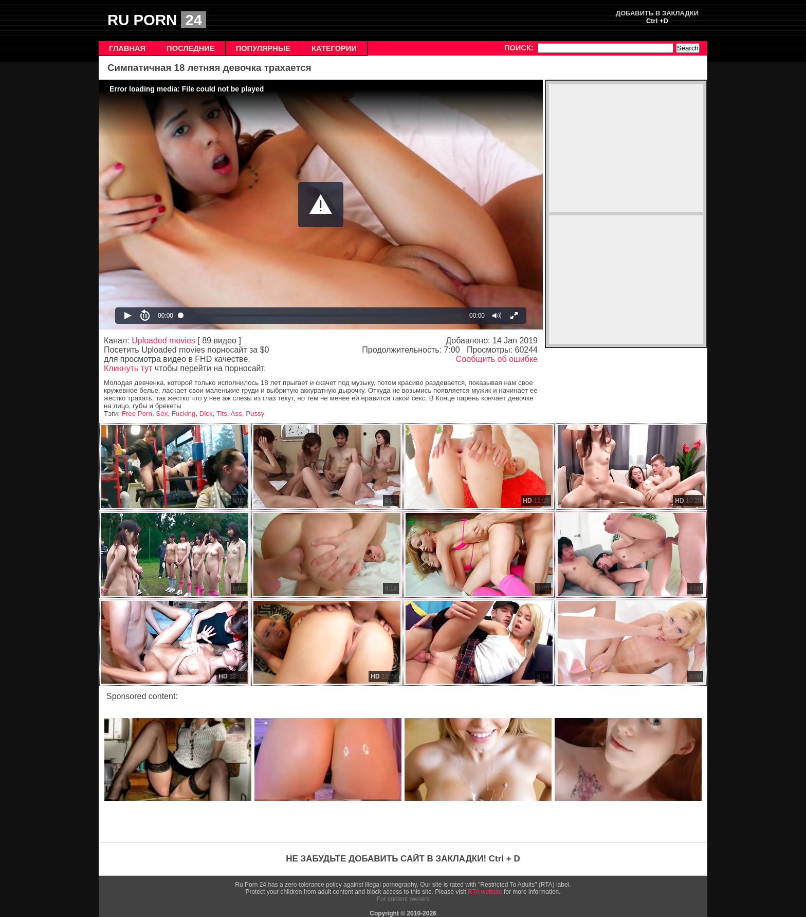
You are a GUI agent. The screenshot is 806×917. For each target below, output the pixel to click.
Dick (206, 413)
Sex (162, 413)
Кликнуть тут (128, 368)
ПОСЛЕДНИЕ (191, 48)
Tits (221, 413)
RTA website (485, 891)
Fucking (184, 413)
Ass (236, 413)
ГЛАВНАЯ (127, 48)
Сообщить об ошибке (497, 359)
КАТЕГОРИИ (334, 48)
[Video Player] (321, 204)
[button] (320, 204)
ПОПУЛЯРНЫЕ (263, 48)
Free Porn (137, 413)
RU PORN (156, 19)
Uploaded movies (163, 340)
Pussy (255, 413)
